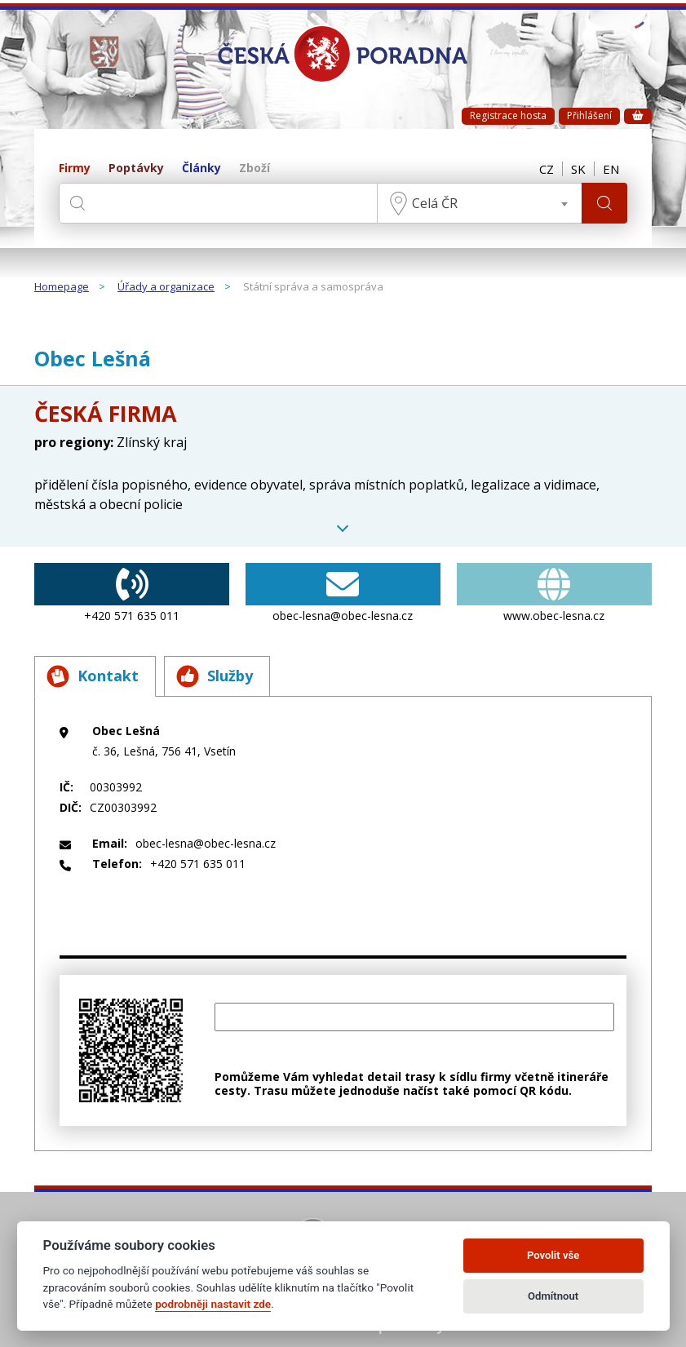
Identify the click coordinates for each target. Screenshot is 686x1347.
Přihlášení (589, 115)
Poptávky (136, 168)
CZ (546, 169)
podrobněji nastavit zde (213, 1303)
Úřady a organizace (166, 287)
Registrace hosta (508, 115)
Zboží (254, 168)
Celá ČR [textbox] (435, 203)
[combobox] (480, 203)
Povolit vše (553, 1255)
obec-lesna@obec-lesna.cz (343, 593)
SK (578, 169)
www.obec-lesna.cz (554, 593)
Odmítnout (553, 1296)
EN (611, 169)
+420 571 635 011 (131, 593)
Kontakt (92, 676)
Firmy (75, 168)
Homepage (61, 287)
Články (201, 168)
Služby (214, 676)
